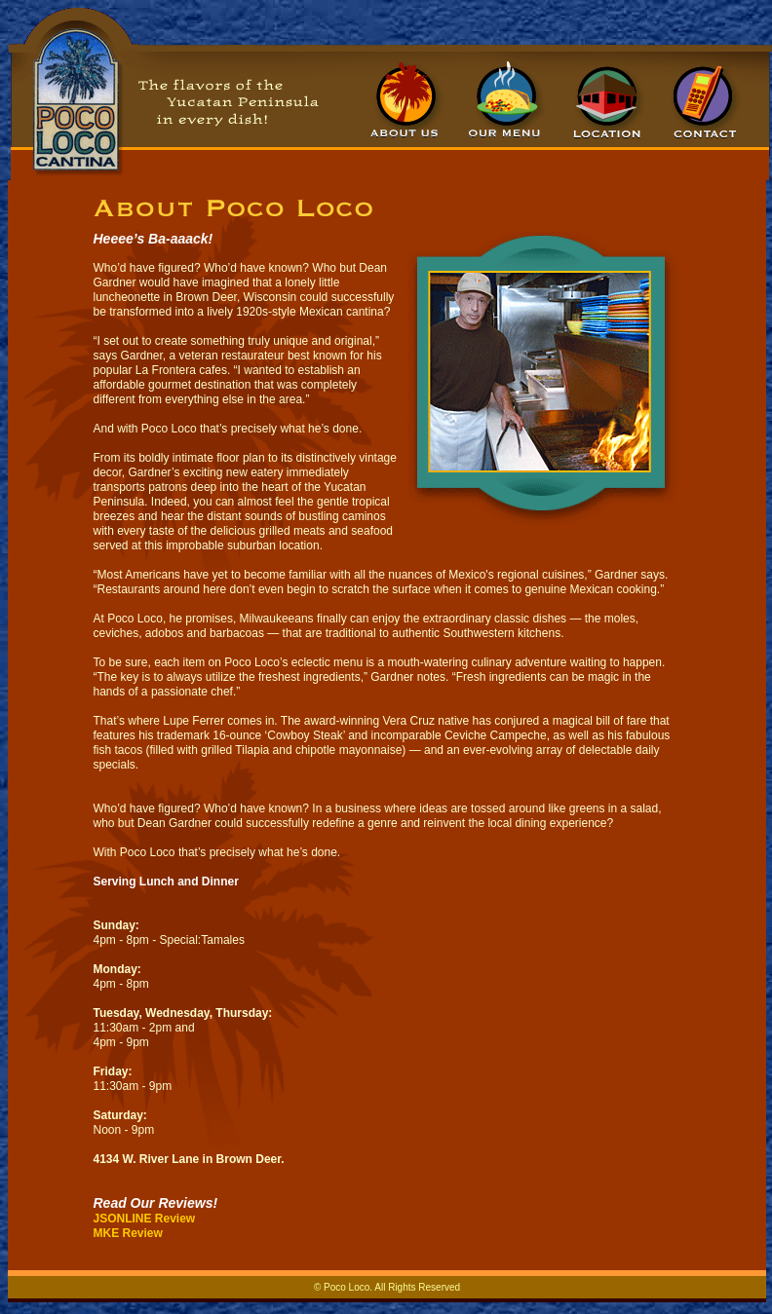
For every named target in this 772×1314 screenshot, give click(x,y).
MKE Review (128, 1233)
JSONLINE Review (145, 1218)
